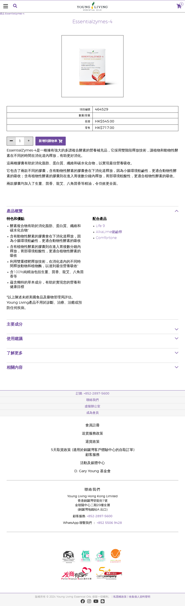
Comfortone (106, 238)
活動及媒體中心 (92, 463)
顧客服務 (92, 454)
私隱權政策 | (121, 596)
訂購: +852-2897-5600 (92, 393)
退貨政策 (92, 441)
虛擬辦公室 (92, 406)
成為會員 (92, 412)
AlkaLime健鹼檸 (109, 232)
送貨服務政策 (92, 433)
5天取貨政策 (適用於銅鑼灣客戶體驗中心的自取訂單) (92, 450)
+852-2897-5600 (99, 516)
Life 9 (100, 226)
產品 (2, 14)
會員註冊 (92, 425)
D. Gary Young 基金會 (92, 471)
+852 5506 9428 (109, 522)
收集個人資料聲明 (139, 596)
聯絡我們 (92, 400)
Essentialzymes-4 (14, 14)
